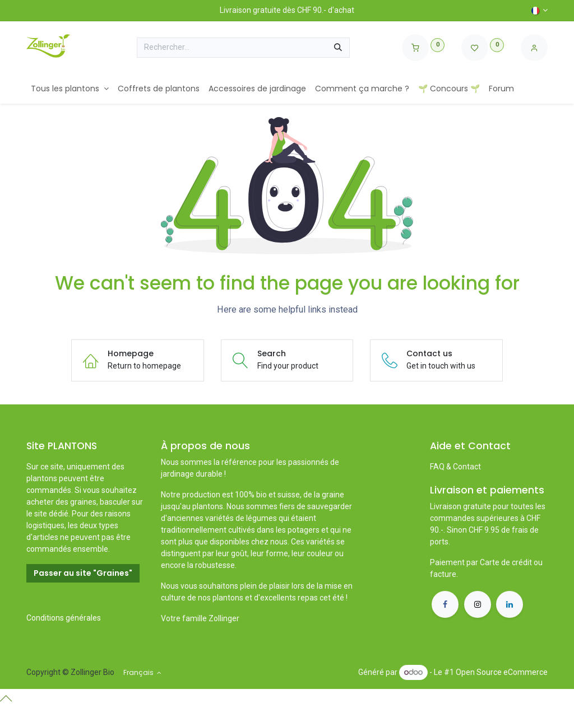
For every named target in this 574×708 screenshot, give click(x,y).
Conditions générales (63, 617)
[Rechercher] (338, 47)
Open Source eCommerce (502, 672)
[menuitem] (69, 88)
